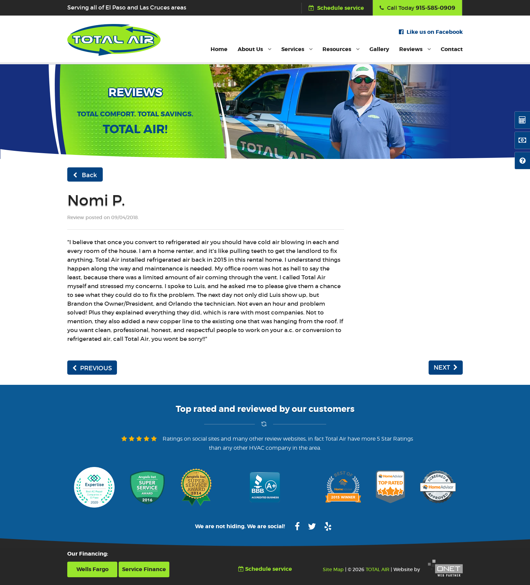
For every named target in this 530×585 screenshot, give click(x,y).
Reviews (415, 49)
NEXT (446, 367)
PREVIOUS (92, 368)
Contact (452, 49)
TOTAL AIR (377, 569)
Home (219, 49)
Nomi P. (96, 200)
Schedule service (336, 7)
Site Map (333, 569)
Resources (340, 49)
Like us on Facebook (431, 32)
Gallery (379, 49)
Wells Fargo (92, 569)
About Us (254, 49)
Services (296, 49)
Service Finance (144, 569)
